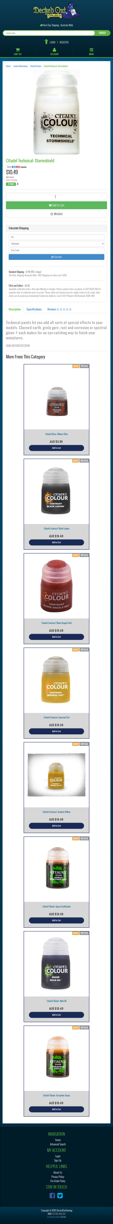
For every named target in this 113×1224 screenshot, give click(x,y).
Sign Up (57, 1160)
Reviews (59, 309)
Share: (14, 166)
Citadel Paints (35, 66)
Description (15, 309)
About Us (57, 1172)
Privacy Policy (57, 1177)
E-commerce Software (54, 1216)
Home (8, 66)
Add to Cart (56, 205)
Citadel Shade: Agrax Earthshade (57, 906)
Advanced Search (58, 1144)
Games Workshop (21, 66)
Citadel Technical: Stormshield (56, 66)
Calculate (56, 257)
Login (52, 42)
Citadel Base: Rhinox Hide (56, 434)
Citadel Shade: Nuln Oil (56, 1001)
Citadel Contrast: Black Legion (56, 528)
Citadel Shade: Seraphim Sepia (56, 1095)
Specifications (34, 309)
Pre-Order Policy (57, 1181)
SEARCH (102, 33)
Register (64, 42)
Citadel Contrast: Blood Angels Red (57, 623)
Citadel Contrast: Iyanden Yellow (56, 812)
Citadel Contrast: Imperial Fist (56, 717)
